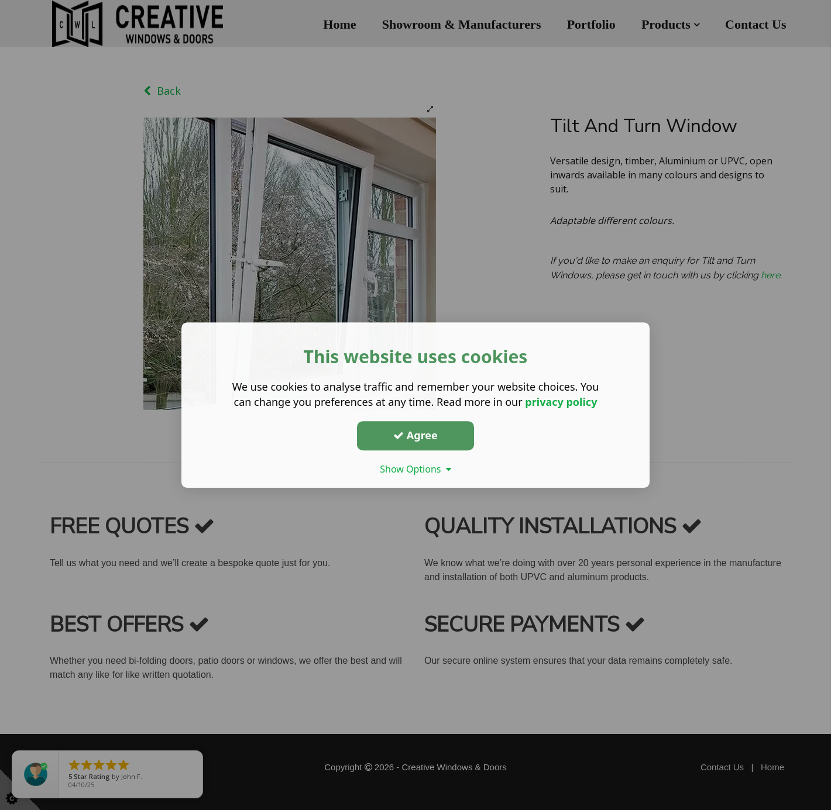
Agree (415, 435)
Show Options (415, 469)
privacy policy (561, 402)
